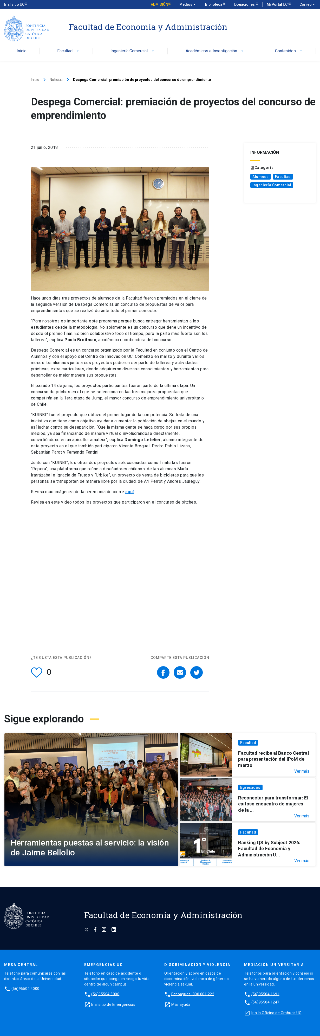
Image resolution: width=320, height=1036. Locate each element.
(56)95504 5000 (105, 994)
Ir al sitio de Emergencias (113, 1004)
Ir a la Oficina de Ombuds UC (276, 1012)
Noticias (56, 80)
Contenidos (289, 51)
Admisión (159, 4)
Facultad (68, 51)
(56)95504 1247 (265, 1002)
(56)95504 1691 (265, 994)
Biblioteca (214, 4)
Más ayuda (181, 1004)
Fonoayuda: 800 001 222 (192, 994)
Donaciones (245, 4)
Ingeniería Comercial (132, 51)
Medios (188, 4)
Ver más (301, 771)
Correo (307, 4)
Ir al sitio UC (14, 4)
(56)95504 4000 (25, 988)
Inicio (22, 51)
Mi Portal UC (277, 4)
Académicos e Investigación (215, 51)
